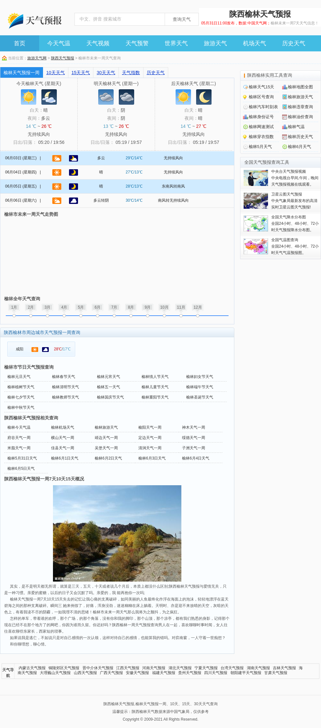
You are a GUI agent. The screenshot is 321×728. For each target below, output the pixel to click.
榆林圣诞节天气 (199, 397)
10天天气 (55, 72)
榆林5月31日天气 (22, 458)
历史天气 (293, 43)
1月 (14, 307)
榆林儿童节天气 (155, 387)
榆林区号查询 (261, 96)
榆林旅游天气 (106, 427)
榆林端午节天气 (199, 387)
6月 (98, 307)
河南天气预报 (153, 668)
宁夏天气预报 (206, 668)
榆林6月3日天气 (152, 458)
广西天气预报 (111, 673)
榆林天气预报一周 (21, 72)
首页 (19, 43)
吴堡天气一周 (106, 448)
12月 (198, 307)
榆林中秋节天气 (20, 407)
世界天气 (176, 43)
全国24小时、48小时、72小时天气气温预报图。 (295, 246)
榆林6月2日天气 (108, 458)
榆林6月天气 (299, 146)
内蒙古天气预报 (32, 668)
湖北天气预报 (180, 668)
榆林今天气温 (18, 427)
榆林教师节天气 (65, 397)
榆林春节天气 (63, 376)
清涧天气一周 (149, 448)
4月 (64, 307)
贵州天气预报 (189, 673)
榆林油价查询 (300, 116)
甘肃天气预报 (275, 673)
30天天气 (106, 72)
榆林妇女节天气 (199, 376)
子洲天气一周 (193, 448)
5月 (81, 307)
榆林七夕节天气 (20, 397)
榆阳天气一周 (149, 427)
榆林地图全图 (300, 86)
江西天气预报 (127, 668)
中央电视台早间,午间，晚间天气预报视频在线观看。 (294, 178)
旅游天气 (215, 43)
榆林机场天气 (62, 427)
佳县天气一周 (62, 448)
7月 (114, 307)
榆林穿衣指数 (261, 136)
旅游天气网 (37, 58)
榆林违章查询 (300, 106)
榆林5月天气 (260, 146)
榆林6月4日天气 (195, 458)
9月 (148, 307)
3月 (48, 307)
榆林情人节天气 (155, 376)
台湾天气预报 (232, 668)
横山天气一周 (62, 437)
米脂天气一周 (18, 448)
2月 (31, 307)
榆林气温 (296, 126)
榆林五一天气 (108, 387)
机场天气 (254, 43)
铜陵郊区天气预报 (63, 668)
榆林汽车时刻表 (263, 106)
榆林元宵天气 (108, 376)
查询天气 (182, 19)
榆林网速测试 (261, 126)
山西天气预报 (85, 673)
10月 (164, 307)
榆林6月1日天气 (64, 458)
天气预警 (137, 43)
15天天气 (81, 72)
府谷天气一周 (18, 437)
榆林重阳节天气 (155, 397)
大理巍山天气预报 (55, 673)
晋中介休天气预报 (97, 668)
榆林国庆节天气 (110, 397)
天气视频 (97, 43)
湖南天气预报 (258, 668)
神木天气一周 (193, 427)
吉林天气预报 (284, 668)
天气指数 (131, 72)
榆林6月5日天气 (21, 468)
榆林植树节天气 (20, 387)
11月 (181, 307)
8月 (131, 307)
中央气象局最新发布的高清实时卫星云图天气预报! (294, 200)
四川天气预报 (215, 673)
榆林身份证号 (261, 116)
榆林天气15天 (261, 86)
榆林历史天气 (300, 136)
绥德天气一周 (193, 437)
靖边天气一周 (106, 437)
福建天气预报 (163, 673)
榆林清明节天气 (65, 387)
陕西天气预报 (62, 58)
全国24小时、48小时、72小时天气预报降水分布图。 (295, 223)
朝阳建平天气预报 (245, 673)
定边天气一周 (149, 437)
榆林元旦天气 (18, 376)
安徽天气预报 (137, 673)
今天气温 (58, 43)
